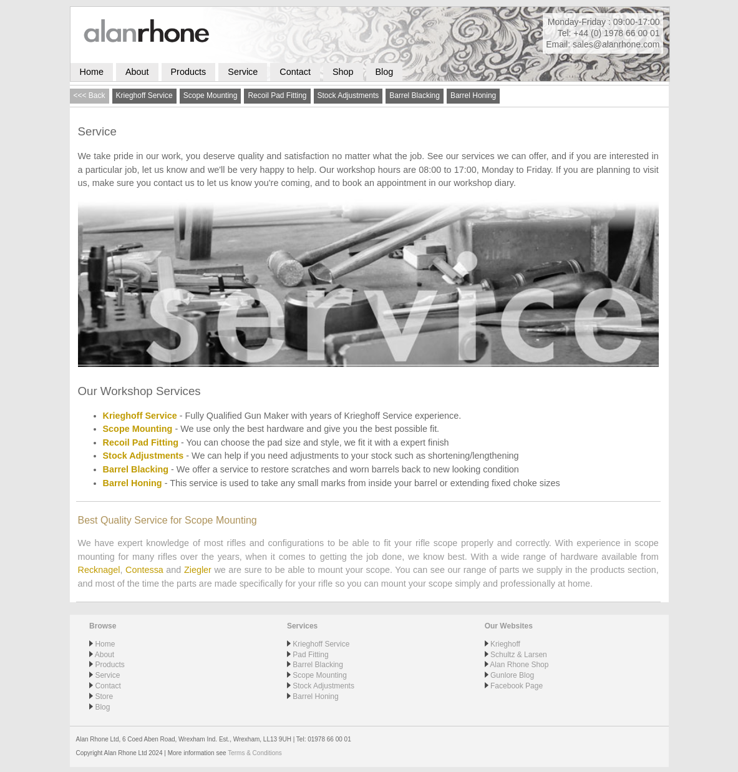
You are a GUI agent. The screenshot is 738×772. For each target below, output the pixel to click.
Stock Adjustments (348, 95)
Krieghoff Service (144, 95)
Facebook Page (516, 686)
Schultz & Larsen (518, 654)
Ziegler (197, 570)
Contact (295, 72)
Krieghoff (505, 644)
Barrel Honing (473, 95)
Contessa (144, 570)
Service (243, 72)
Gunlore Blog (512, 675)
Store (104, 696)
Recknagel (99, 570)
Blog (385, 72)
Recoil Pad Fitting (277, 95)
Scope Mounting (210, 95)
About (137, 72)
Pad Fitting (310, 654)
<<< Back (89, 95)
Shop (343, 72)
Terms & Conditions (255, 753)
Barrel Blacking (414, 95)
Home (92, 72)
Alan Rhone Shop (519, 664)
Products (188, 72)
